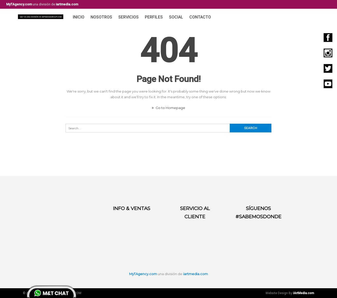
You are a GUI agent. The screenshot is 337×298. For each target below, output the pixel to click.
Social (176, 17)
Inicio (78, 17)
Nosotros (101, 17)
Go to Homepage (168, 108)
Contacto (200, 17)
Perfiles (154, 17)
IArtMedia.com (303, 293)
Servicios (128, 17)
